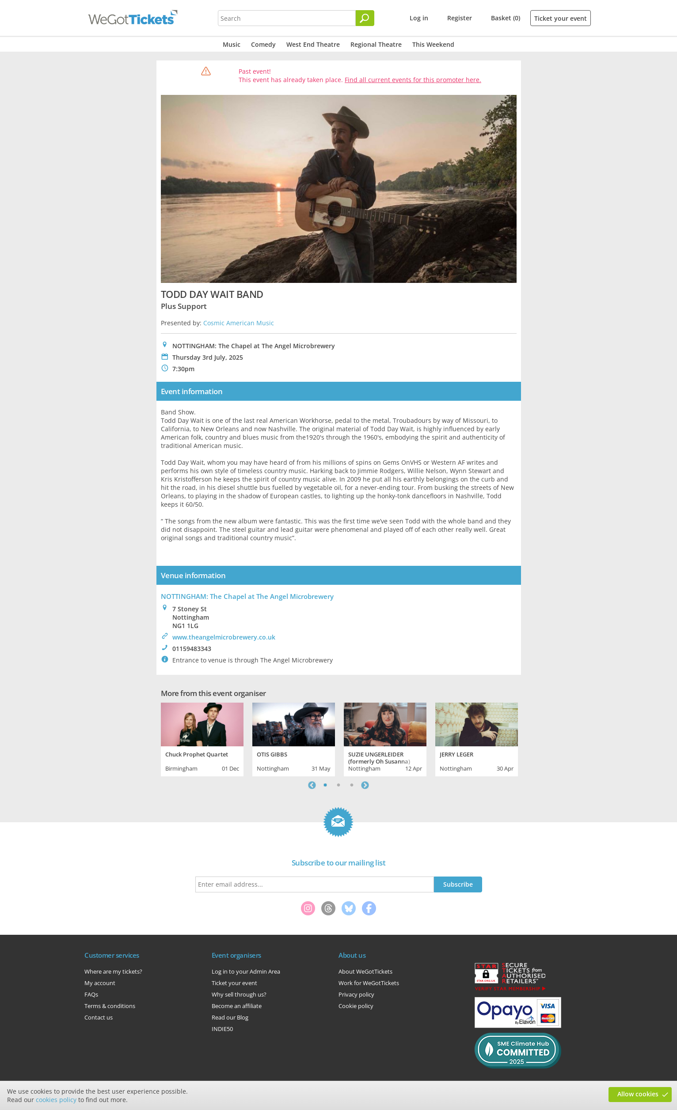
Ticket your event (560, 18)
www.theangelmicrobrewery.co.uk (223, 637)
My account (99, 983)
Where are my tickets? (113, 971)
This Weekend (433, 44)
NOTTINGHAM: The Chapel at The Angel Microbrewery (247, 596)
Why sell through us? (239, 994)
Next (365, 785)
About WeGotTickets (365, 971)
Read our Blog (230, 1017)
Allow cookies (637, 1094)
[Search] (365, 18)
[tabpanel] (202, 738)
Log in (419, 18)
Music (231, 44)
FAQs (91, 994)
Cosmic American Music (238, 323)
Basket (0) (505, 18)
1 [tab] (325, 785)
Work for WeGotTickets (368, 983)
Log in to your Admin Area (246, 971)
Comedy (263, 44)
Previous (312, 785)
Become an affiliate (237, 1006)
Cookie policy (355, 1006)
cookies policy (56, 1099)
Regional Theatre (376, 44)
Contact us (98, 1017)
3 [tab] (351, 785)
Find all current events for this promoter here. (413, 79)
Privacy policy (356, 994)
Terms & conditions (109, 1006)
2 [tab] (338, 785)
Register (459, 18)
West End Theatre (313, 44)
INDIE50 (222, 1029)
